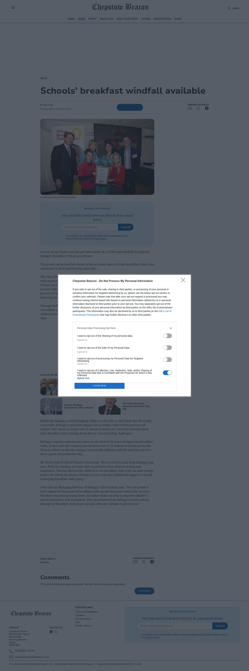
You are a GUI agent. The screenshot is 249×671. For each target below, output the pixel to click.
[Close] (184, 281)
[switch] (167, 335)
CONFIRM (99, 385)
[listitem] (124, 328)
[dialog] (124, 335)
